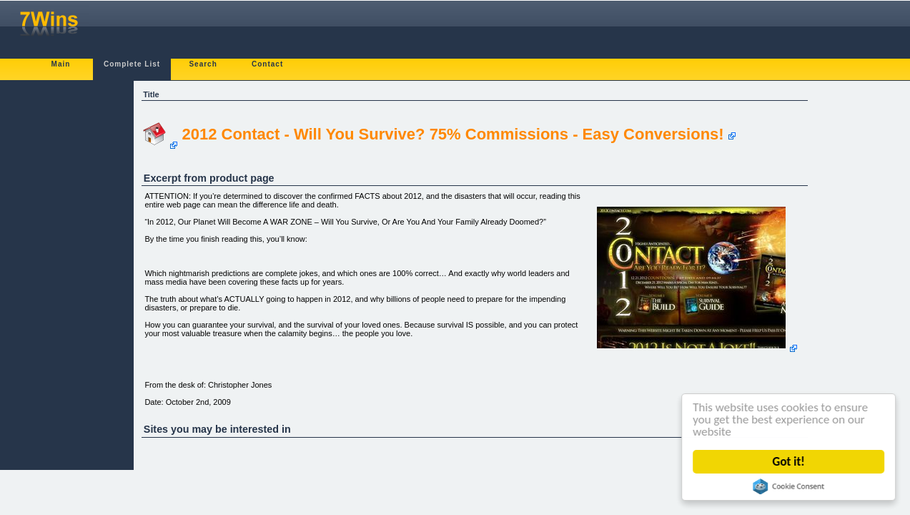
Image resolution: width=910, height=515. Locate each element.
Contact (267, 64)
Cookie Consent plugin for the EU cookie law (789, 486)
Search (203, 64)
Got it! (789, 461)
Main (61, 64)
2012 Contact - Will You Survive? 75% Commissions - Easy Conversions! (452, 134)
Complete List (132, 64)
